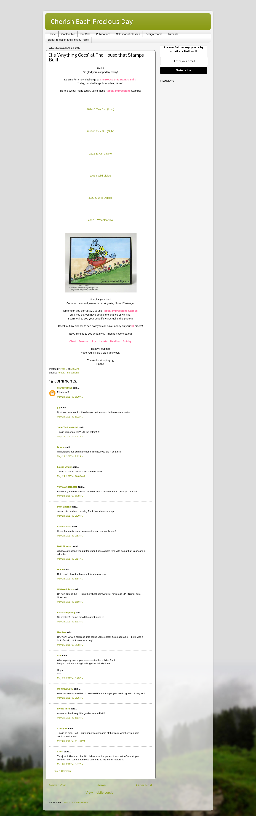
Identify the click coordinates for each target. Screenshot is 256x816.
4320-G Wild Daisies (100, 197)
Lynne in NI (63, 708)
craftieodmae (64, 387)
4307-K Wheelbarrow (100, 220)
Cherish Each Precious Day (92, 21)
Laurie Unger (64, 467)
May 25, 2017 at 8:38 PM (70, 645)
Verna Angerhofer (67, 487)
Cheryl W (62, 728)
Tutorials (173, 34)
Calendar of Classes (128, 34)
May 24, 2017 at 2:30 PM (70, 515)
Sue (59, 655)
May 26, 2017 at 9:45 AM (70, 678)
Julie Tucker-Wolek (68, 427)
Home (52, 34)
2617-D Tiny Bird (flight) (100, 131)
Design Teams (153, 34)
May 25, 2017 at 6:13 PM (70, 621)
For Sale (85, 34)
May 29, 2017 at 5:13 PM (70, 717)
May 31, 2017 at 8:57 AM (70, 764)
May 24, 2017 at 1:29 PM (70, 496)
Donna (61, 447)
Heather (61, 632)
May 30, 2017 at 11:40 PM (71, 741)
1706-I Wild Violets (100, 175)
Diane (60, 569)
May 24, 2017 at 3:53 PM (70, 535)
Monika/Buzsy (65, 688)
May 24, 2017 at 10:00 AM (71, 476)
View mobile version (100, 792)
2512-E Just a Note (100, 153)
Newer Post (57, 785)
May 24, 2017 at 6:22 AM (70, 416)
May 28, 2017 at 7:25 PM (70, 697)
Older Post (144, 785)
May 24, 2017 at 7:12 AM (70, 456)
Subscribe (183, 70)
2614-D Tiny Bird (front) (100, 109)
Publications (103, 34)
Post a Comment (62, 771)
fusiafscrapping (66, 612)
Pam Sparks (64, 506)
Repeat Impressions (68, 372)
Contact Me (68, 34)
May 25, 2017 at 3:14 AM (70, 558)
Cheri (60, 751)
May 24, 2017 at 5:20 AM (70, 396)
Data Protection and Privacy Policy (68, 39)
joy (59, 407)
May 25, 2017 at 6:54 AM (70, 578)
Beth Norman (64, 546)
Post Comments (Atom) (76, 802)
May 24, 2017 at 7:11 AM (70, 436)
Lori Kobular (64, 526)
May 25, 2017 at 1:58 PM (70, 601)
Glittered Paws (65, 589)
